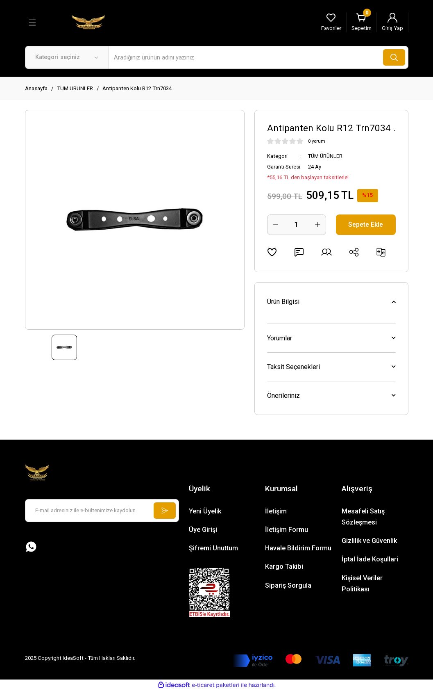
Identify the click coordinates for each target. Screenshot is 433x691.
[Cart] (361, 22)
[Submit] (164, 510)
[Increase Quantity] (317, 225)
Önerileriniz (283, 395)
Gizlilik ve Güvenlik (369, 541)
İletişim (276, 511)
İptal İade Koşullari (370, 559)
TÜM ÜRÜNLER (326, 156)
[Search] (258, 57)
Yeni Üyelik (205, 511)
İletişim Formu (286, 530)
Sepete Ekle (365, 224)
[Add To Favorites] (272, 252)
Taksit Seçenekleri (293, 367)
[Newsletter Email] (102, 510)
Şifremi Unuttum (213, 548)
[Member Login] (392, 22)
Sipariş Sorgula (288, 585)
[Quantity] (296, 225)
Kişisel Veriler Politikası (362, 583)
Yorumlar (279, 338)
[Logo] (88, 22)
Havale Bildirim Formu (298, 548)
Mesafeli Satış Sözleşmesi (363, 516)
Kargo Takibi (284, 566)
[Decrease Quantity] (275, 225)
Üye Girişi (203, 530)
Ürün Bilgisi (283, 302)
